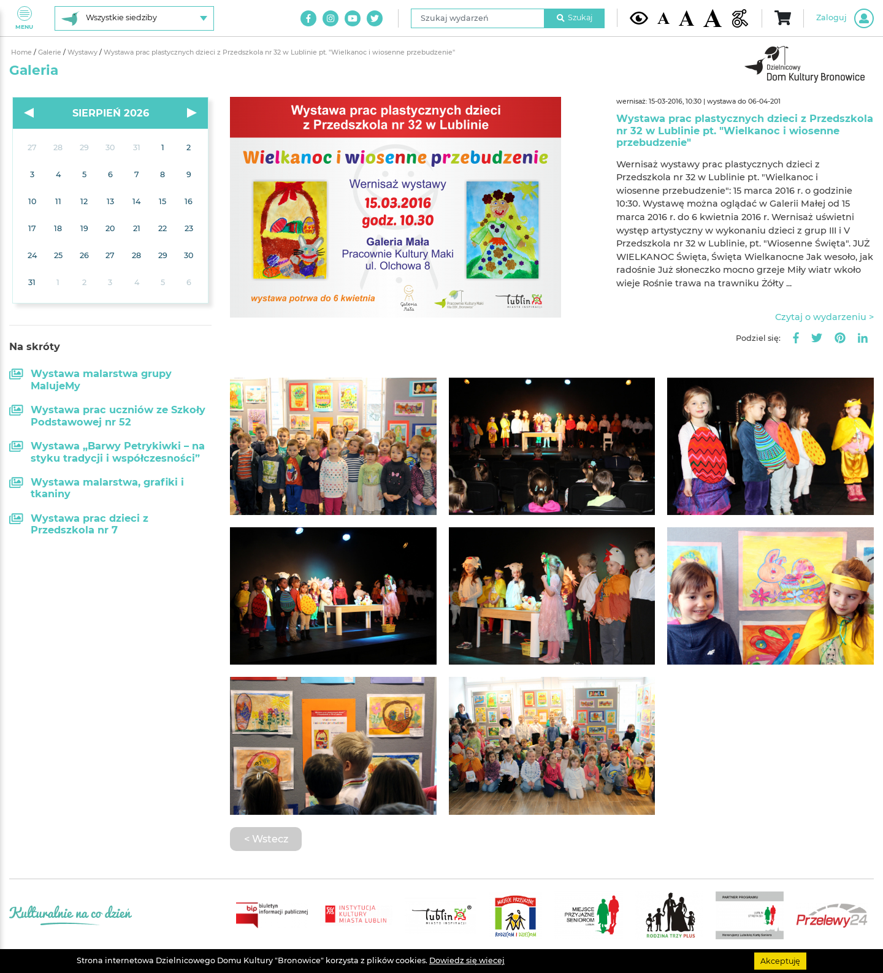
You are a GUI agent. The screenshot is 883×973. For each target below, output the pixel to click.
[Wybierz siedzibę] (134, 18)
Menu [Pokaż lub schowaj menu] (24, 18)
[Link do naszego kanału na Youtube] (353, 18)
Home (22, 52)
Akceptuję (780, 960)
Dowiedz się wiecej (467, 960)
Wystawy (83, 52)
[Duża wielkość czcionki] (712, 18)
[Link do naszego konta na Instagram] (330, 18)
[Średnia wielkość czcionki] (686, 17)
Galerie (50, 52)
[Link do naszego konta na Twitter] (375, 18)
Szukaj (574, 17)
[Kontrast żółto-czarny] (639, 18)
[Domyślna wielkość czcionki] (663, 18)
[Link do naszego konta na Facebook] (308, 18)
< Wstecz (266, 839)
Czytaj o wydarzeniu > (824, 316)
